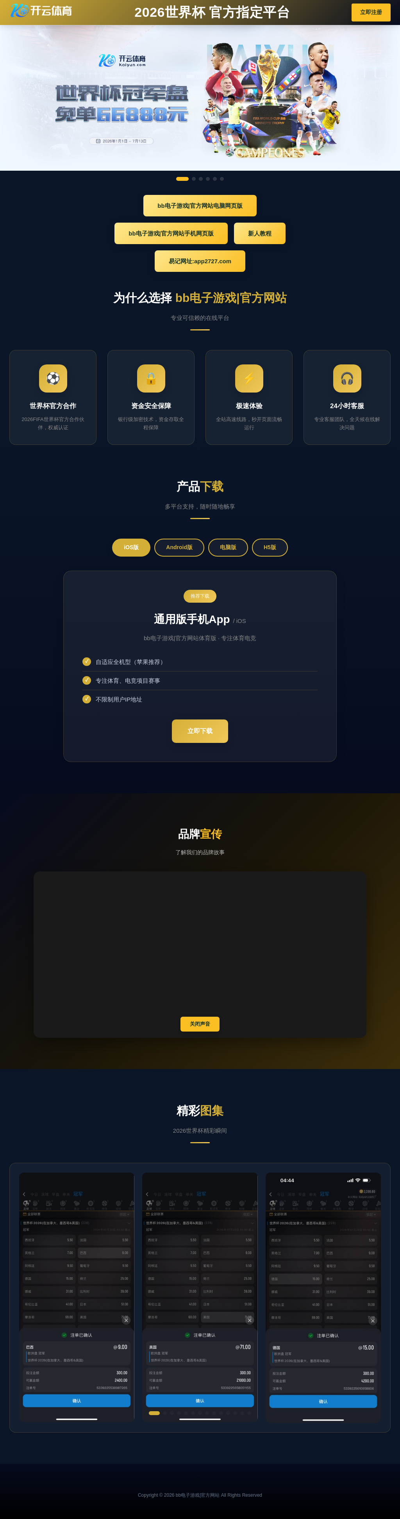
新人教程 (259, 233)
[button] (154, 1413)
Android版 (179, 547)
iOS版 (131, 547)
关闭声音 (200, 1024)
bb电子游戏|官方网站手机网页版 (171, 233)
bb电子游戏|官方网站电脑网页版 (200, 205)
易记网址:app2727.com (200, 261)
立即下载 (200, 731)
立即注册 (371, 12)
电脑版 (228, 547)
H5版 (270, 547)
